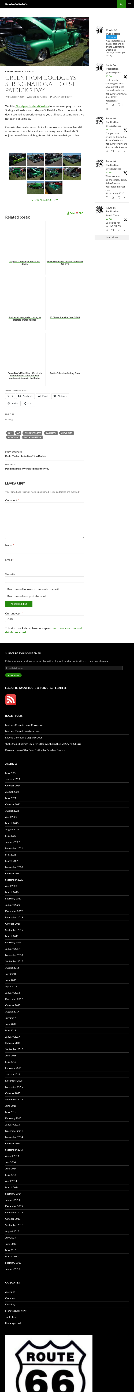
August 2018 (12, 967)
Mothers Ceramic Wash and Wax (22, 731)
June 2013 (10, 1243)
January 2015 (12, 1124)
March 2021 (11, 860)
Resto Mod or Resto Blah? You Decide (44, 453)
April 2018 (11, 986)
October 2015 (12, 1093)
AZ (18, 433)
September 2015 (14, 1099)
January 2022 (12, 842)
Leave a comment (62, 97)
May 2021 (10, 854)
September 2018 (14, 961)
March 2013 (11, 1256)
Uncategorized (26, 71)
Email (9, 559)
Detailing (10, 1304)
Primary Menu (130, 4)
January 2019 (12, 948)
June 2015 (10, 1105)
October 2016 (12, 1042)
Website (10, 574)
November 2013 (14, 1212)
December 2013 (14, 1206)
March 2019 (11, 936)
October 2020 (12, 873)
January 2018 (12, 992)
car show (51, 433)
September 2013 (14, 1225)
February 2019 (13, 942)
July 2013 (10, 1237)
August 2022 (12, 829)
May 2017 (10, 1030)
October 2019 (12, 923)
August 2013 (12, 1231)
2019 (10, 433)
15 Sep (109, 172)
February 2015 (13, 1118)
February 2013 (13, 1262)
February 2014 (13, 1193)
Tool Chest (11, 1316)
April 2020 (11, 885)
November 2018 (14, 955)
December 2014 (14, 1130)
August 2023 (12, 810)
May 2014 (10, 1174)
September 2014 (14, 1149)
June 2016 (10, 1055)
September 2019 (14, 929)
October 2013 (12, 1218)
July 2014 (10, 1162)
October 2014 (12, 1143)
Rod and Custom (32, 437)
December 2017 (14, 998)
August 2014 (12, 1155)
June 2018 (10, 980)
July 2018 (10, 973)
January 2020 (12, 904)
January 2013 (12, 1268)
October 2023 (12, 804)
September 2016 (14, 1049)
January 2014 (12, 1199)
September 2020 (14, 879)
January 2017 (12, 1036)
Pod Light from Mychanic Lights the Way (44, 466)
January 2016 (12, 1074)
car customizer (33, 433)
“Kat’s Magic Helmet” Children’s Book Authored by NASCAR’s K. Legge (43, 743)
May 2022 (10, 835)
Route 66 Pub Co (16, 4)
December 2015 (14, 1080)
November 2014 (14, 1137)
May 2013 (10, 1250)
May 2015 (10, 1111)
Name (9, 545)
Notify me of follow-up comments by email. (33, 589)
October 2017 (12, 1005)
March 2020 (11, 892)
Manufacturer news (16, 1310)
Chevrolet (66, 433)
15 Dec (109, 76)
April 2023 (11, 816)
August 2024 (12, 791)
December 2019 (14, 911)
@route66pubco (113, 72)
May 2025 (10, 772)
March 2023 (11, 823)
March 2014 (11, 1187)
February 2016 (13, 1068)
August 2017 (12, 1011)
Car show (11, 71)
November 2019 (14, 917)
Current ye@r (14, 613)
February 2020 (13, 898)
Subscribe (13, 675)
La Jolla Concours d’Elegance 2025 (24, 737)
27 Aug (109, 218)
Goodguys (13, 437)
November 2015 (14, 1086)
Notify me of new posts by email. (27, 596)
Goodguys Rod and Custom (32, 106)
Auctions (10, 1291)
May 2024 (10, 798)
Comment (12, 500)
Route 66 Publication (112, 66)
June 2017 (10, 1024)
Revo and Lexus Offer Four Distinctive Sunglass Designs (35, 750)
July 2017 (10, 1017)
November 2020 (14, 867)
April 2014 (11, 1181)
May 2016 (10, 1061)
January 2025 (12, 779)
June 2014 (10, 1168)
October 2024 (12, 785)
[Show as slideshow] (45, 199)
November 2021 (14, 848)
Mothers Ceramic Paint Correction (24, 724)
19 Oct (109, 129)
